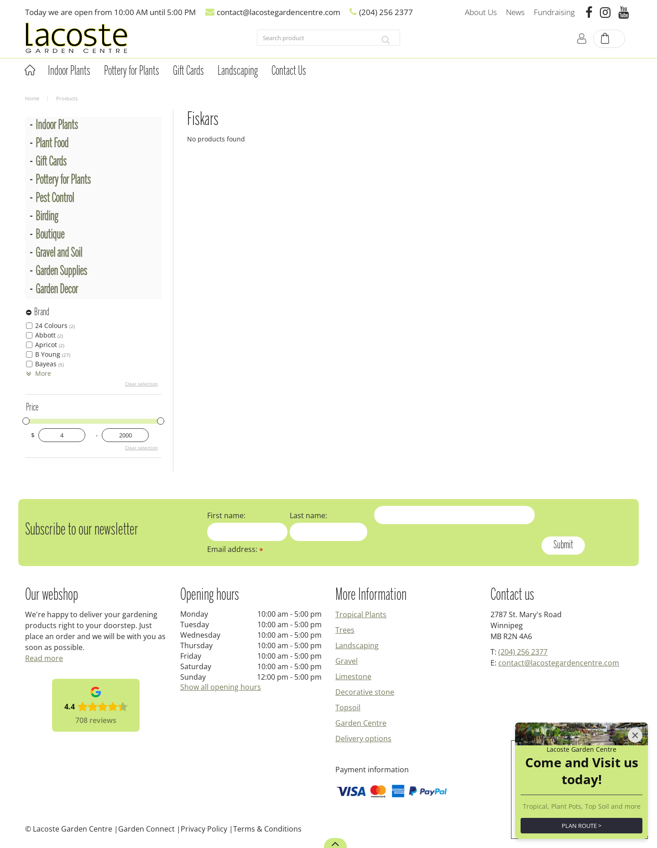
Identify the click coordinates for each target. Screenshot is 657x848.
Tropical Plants (360, 614)
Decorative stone (364, 692)
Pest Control (55, 198)
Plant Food (52, 144)
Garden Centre (360, 723)
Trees (345, 630)
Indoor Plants (57, 126)
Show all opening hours (220, 687)
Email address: (235, 549)
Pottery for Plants (63, 180)
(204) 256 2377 (523, 652)
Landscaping (357, 645)
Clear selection (141, 383)
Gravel (346, 661)
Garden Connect (146, 829)
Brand (41, 312)
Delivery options (363, 739)
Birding (47, 217)
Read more (44, 658)
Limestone (353, 676)
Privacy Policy (204, 829)
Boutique (50, 235)
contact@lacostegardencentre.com (558, 663)
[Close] (635, 692)
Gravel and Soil (59, 253)
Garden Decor (57, 290)
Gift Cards (51, 162)
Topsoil (347, 707)
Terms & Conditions (267, 829)
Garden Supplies (61, 271)
